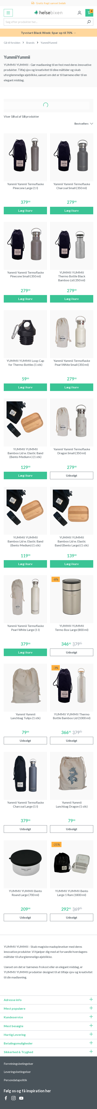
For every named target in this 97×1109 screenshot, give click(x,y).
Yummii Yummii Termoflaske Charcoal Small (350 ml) (71, 186)
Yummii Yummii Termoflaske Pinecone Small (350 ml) (25, 274)
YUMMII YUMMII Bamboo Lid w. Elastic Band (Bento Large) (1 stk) (72, 541)
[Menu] (8, 13)
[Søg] (88, 22)
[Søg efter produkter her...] (44, 22)
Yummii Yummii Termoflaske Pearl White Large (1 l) (25, 627)
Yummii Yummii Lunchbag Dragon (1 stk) (72, 804)
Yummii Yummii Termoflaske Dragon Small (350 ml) (71, 451)
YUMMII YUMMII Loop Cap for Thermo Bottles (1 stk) (25, 362)
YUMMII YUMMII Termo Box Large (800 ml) (71, 627)
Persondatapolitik (15, 1080)
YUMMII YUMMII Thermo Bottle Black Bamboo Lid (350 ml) (71, 276)
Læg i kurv (25, 210)
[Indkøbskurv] (89, 13)
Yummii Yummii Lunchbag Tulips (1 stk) (25, 716)
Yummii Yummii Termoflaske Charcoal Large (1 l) (25, 804)
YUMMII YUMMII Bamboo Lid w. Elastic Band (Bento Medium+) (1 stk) (25, 453)
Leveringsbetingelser (17, 1071)
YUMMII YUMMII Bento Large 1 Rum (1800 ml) (71, 893)
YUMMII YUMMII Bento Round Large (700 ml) (25, 893)
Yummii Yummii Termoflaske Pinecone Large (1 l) (25, 186)
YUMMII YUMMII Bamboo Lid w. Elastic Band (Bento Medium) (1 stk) (25, 541)
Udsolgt (71, 475)
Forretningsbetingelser (18, 1063)
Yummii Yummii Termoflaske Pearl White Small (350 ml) (71, 362)
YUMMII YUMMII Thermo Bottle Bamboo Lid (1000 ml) (71, 716)
